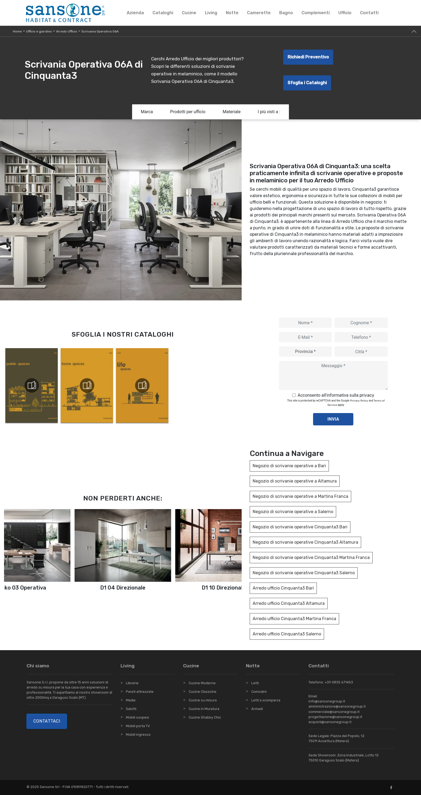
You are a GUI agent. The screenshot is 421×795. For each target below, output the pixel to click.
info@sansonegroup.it (327, 701)
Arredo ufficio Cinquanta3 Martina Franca (294, 618)
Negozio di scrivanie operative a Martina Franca (300, 496)
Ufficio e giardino (39, 31)
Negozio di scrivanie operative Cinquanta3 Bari (300, 526)
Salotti (131, 709)
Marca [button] (147, 111)
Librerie (132, 683)
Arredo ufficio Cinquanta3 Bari (283, 588)
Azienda (135, 12)
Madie (131, 700)
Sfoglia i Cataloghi (307, 82)
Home (17, 31)
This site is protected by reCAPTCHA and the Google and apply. (336, 403)
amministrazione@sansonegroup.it (337, 706)
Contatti (369, 12)
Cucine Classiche (202, 692)
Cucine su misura (203, 700)
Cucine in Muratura (204, 709)
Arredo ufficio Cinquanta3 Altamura (289, 603)
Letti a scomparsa (265, 700)
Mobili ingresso (138, 735)
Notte (232, 12)
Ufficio (344, 12)
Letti (255, 683)
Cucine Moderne (202, 683)
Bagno (286, 12)
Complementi (316, 12)
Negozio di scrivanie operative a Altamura (295, 481)
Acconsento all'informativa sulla (335, 395)
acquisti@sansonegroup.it (330, 722)
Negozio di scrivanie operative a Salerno (293, 511)
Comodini (259, 692)
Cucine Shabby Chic (205, 717)
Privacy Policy (359, 400)
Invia (333, 419)
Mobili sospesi (137, 717)
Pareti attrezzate (140, 692)
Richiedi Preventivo (308, 57)
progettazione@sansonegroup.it (335, 717)
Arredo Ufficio (66, 31)
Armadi (257, 709)
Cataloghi (163, 12)
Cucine (189, 12)
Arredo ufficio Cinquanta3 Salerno (287, 633)
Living (211, 12)
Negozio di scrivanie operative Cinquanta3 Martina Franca (311, 557)
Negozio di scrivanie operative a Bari (289, 465)
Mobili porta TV (138, 726)
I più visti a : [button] (269, 111)
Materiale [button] (232, 111)
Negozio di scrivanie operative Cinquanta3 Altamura (305, 542)
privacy (367, 395)
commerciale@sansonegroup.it (334, 712)
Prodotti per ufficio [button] (188, 111)
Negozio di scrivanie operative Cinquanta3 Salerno (304, 572)
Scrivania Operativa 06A (100, 31)
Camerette (259, 12)
